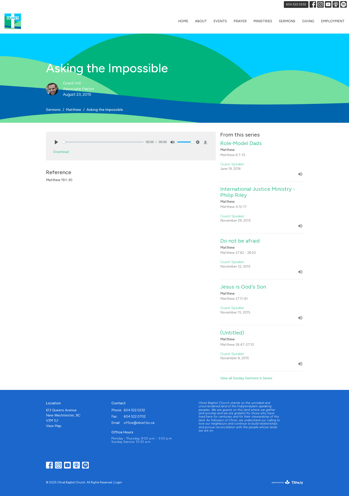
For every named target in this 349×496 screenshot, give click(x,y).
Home (183, 21)
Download (61, 152)
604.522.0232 (296, 4)
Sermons (287, 21)
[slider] (103, 142)
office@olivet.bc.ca (139, 423)
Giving (308, 21)
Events (220, 21)
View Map (53, 426)
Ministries (262, 21)
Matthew (73, 109)
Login (118, 482)
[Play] (56, 142)
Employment (332, 21)
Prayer (240, 21)
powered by (287, 482)
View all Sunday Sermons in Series (246, 378)
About (201, 21)
